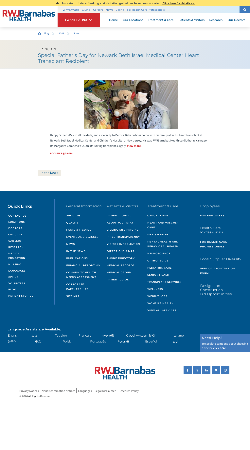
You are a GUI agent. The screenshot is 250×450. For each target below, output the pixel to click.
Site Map (73, 296)
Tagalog (61, 335)
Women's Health (160, 303)
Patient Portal (119, 215)
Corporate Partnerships (77, 287)
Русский (123, 341)
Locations (16, 222)
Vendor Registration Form (217, 271)
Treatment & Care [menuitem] (161, 20)
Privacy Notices (29, 391)
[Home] (29, 16)
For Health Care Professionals (146, 9)
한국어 (12, 341)
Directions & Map (121, 251)
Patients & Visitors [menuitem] (191, 20)
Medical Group (119, 272)
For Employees (212, 215)
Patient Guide (118, 279)
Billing (120, 9)
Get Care (15, 234)
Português (98, 341)
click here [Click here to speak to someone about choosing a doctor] (219, 348)
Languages (17, 270)
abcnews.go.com (61, 153)
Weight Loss (157, 296)
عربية (34, 335)
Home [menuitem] (113, 20)
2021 (61, 33)
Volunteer (17, 283)
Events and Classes (82, 236)
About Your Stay (120, 222)
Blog (46, 33)
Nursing (14, 264)
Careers (98, 9)
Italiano (178, 335)
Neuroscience (158, 253)
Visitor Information (123, 243)
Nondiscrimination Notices (58, 391)
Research (16, 247)
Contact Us (17, 215)
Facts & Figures (79, 229)
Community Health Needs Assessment (81, 275)
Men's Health (158, 234)
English (13, 335)
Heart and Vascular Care (164, 225)
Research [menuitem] (216, 20)
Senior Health (159, 274)
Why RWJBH (71, 9)
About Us (73, 215)
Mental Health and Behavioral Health (162, 244)
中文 (38, 341)
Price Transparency (123, 236)
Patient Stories (20, 295)
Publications (77, 258)
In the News (49, 172)
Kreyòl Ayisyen (136, 335)
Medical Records (121, 265)
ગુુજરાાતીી (108, 335)
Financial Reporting (83, 265)
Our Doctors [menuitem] (236, 20)
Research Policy (129, 391)
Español (151, 341)
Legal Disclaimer (105, 391)
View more (134, 146)
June (76, 33)
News (109, 9)
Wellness (155, 289)
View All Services (161, 310)
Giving (86, 9)
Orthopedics (158, 260)
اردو (175, 341)
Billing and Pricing (123, 229)
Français (85, 335)
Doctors (15, 228)
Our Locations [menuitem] (133, 20)
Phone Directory (121, 258)
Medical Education (17, 256)
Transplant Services (164, 281)
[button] (245, 9)
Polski (67, 341)
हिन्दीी (152, 335)
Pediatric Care (159, 267)
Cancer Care (157, 215)
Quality (72, 222)
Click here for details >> (178, 3)
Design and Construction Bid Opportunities (216, 290)
